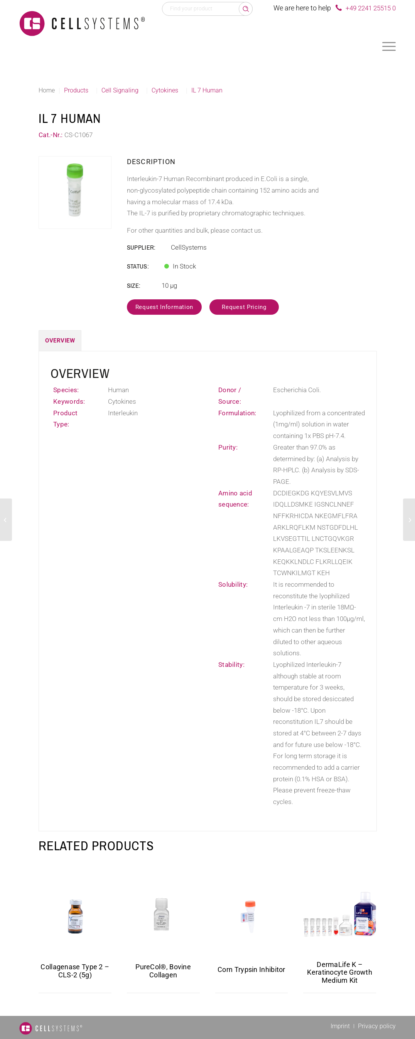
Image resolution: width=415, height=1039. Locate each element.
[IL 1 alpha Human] (6, 520)
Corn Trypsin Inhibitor (251, 969)
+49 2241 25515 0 (371, 8)
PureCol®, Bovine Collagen (163, 971)
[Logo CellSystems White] (82, 23)
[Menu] (389, 46)
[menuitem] (389, 46)
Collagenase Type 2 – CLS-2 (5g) (74, 971)
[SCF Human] (409, 520)
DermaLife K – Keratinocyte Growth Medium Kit (339, 972)
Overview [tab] (60, 340)
